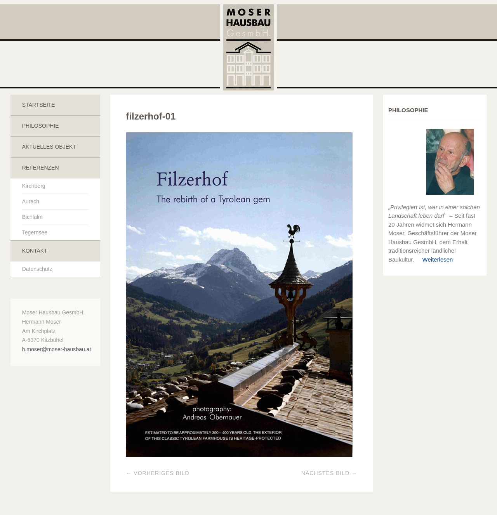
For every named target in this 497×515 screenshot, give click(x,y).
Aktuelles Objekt (49, 147)
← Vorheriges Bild (157, 473)
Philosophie (40, 126)
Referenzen (40, 168)
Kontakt (34, 251)
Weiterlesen (434, 259)
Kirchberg (33, 186)
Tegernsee (34, 232)
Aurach (30, 201)
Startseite (38, 105)
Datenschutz (37, 269)
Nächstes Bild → (329, 473)
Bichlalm (32, 217)
